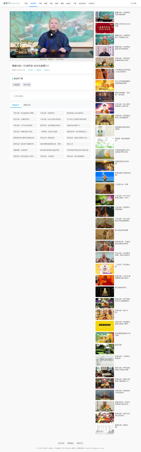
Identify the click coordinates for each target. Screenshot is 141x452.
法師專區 (33, 3)
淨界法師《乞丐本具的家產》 (23, 125)
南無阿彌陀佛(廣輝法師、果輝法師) (52, 144)
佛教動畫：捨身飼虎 (20, 150)
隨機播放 (38, 70)
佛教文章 (80, 443)
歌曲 (56, 3)
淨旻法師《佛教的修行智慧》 (23, 131)
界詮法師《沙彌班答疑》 (21, 119)
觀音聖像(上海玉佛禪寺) (75, 113)
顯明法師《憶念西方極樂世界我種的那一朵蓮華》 (25, 144)
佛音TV (11, 3)
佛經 (62, 3)
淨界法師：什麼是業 (47, 156)
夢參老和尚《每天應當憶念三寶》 (78, 131)
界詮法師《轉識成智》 (48, 138)
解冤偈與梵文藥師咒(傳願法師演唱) (25, 138)
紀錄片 (68, 3)
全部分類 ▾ (82, 3)
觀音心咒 (70, 144)
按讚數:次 (47, 70)
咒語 (51, 3)
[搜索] (133, 3)
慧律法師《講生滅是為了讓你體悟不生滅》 (25, 156)
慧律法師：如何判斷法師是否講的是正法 (52, 125)
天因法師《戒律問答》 (48, 113)
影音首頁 (61, 443)
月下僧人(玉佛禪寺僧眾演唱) (76, 119)
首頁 (26, 3)
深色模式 (91, 3)
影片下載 (27, 85)
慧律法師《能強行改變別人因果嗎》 (79, 138)
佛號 (45, 3)
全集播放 (16, 85)
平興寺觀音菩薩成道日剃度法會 (77, 150)
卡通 (40, 3)
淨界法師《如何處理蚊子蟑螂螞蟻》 (25, 113)
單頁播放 (30, 70)
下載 (74, 3)
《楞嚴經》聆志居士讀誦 (48, 131)
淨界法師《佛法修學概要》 (76, 156)
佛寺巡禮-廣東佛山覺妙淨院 (49, 150)
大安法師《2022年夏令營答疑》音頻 (52, 119)
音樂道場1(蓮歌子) (73, 125)
